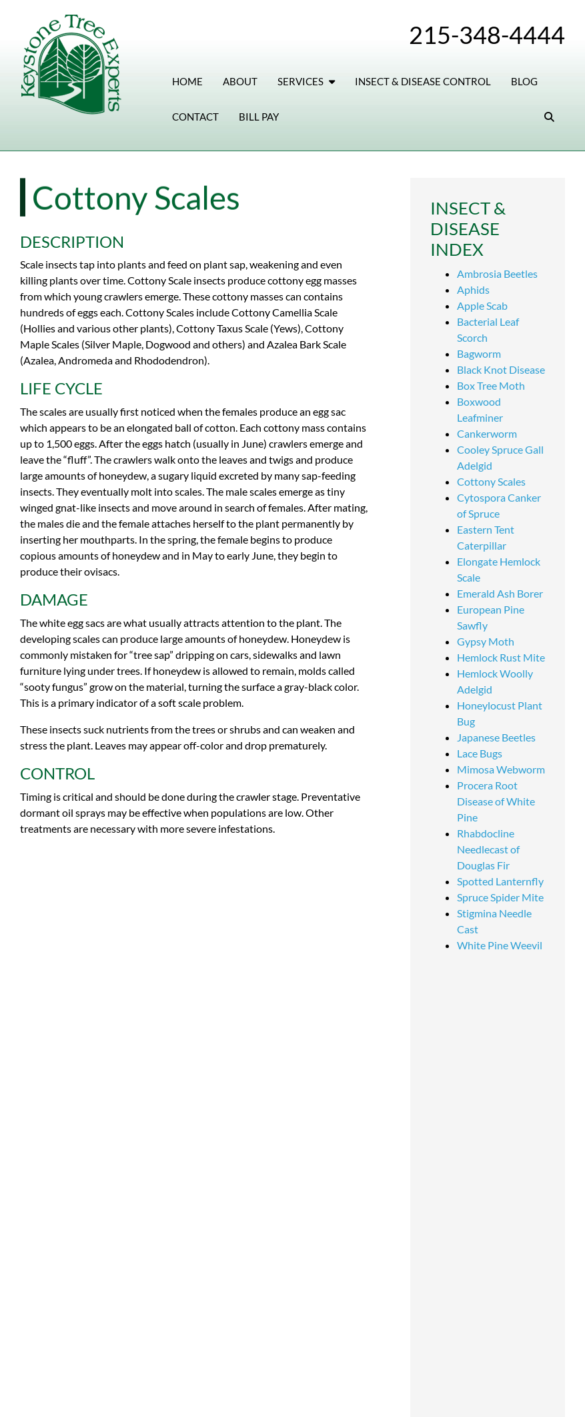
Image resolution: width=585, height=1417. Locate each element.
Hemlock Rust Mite (501, 657)
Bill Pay (259, 117)
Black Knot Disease (501, 369)
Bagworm (479, 353)
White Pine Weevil (499, 945)
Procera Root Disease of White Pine (496, 801)
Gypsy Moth (485, 641)
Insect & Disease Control (423, 81)
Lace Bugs (479, 753)
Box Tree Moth (491, 385)
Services (306, 81)
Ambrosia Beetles (497, 273)
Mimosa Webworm (501, 769)
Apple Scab (482, 305)
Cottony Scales (491, 481)
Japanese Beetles (496, 737)
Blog (524, 81)
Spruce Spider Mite (500, 897)
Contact (195, 117)
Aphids (473, 289)
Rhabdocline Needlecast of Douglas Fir (488, 849)
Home (187, 81)
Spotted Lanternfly (500, 881)
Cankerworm (487, 433)
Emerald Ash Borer (500, 593)
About (240, 81)
